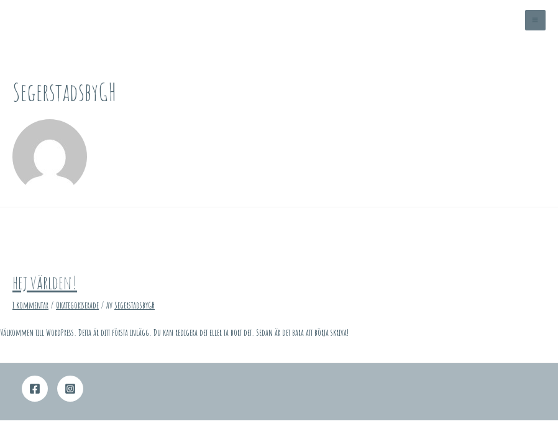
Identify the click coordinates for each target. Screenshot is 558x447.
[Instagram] (70, 389)
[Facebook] (35, 389)
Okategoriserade (77, 305)
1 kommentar (30, 305)
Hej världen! (44, 282)
